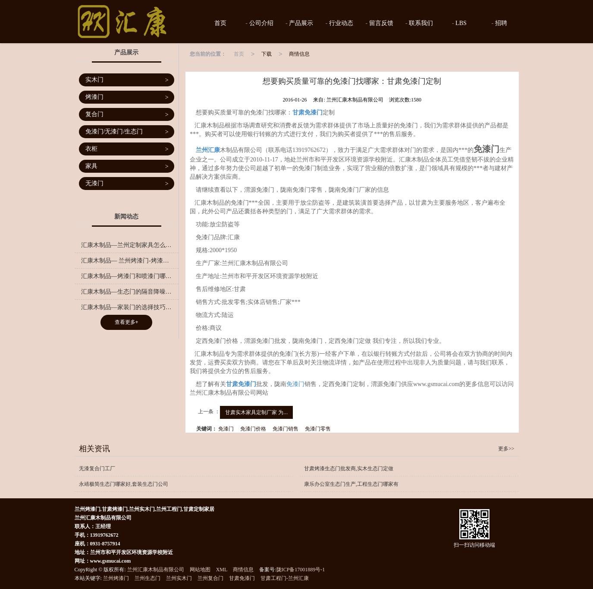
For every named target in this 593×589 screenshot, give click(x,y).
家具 (127, 166)
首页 (219, 23)
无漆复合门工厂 (97, 469)
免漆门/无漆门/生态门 (127, 132)
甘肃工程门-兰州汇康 (284, 578)
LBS (460, 23)
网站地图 (200, 570)
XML (222, 570)
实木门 (127, 80)
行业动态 (340, 23)
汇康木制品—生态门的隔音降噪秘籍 (129, 291)
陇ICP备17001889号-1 (300, 570)
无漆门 (127, 183)
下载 (266, 54)
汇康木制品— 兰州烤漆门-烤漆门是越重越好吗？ (130, 260)
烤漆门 (127, 97)
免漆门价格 (253, 429)
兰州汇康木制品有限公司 (155, 570)
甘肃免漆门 (242, 578)
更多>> (506, 449)
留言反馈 (380, 23)
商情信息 (299, 54)
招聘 (500, 23)
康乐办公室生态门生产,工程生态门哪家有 (351, 484)
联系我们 (420, 23)
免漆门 (295, 384)
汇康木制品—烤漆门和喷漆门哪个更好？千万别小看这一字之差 (130, 276)
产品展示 (301, 23)
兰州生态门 (147, 578)
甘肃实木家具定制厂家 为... (256, 412)
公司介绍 (260, 23)
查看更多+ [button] (126, 322)
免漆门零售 (318, 429)
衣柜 (127, 149)
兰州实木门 (179, 578)
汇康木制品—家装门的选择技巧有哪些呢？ (130, 307)
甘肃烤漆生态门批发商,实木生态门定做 (348, 469)
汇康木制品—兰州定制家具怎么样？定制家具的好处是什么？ (130, 245)
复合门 (127, 114)
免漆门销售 (285, 429)
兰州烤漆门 (116, 578)
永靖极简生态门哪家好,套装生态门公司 (123, 484)
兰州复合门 (210, 578)
